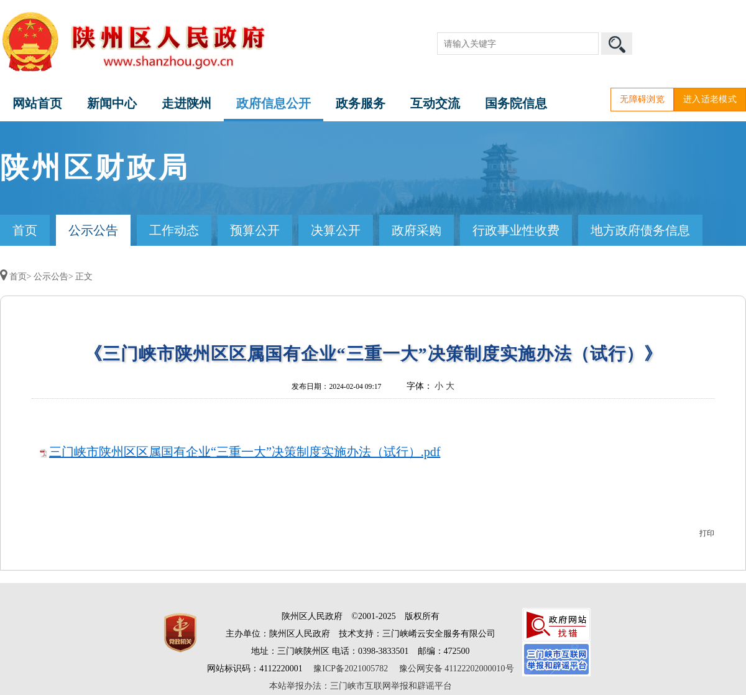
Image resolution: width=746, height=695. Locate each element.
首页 (24, 230)
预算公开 (255, 230)
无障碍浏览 (642, 99)
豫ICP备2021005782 (350, 668)
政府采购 (416, 230)
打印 (706, 533)
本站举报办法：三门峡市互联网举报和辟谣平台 (360, 686)
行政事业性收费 (516, 230)
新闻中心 (112, 103)
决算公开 (336, 230)
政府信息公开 (273, 103)
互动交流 (435, 103)
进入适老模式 (710, 99)
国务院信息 (516, 103)
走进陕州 (186, 103)
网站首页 (37, 103)
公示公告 (93, 230)
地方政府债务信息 (640, 230)
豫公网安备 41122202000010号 (456, 668)
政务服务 (360, 103)
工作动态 (174, 230)
